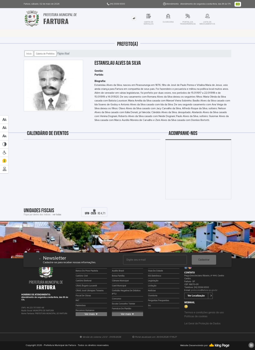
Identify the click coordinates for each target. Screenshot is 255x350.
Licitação (152, 286)
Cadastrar (204, 259)
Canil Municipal (119, 286)
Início (29, 53)
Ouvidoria (152, 296)
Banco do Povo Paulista (87, 271)
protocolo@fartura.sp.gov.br (204, 290)
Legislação (153, 281)
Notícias (152, 291)
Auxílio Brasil (118, 271)
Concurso (116, 299)
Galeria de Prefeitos (45, 53)
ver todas (57, 214)
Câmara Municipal (120, 281)
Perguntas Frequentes (158, 301)
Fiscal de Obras (83, 296)
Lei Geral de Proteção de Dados (202, 323)
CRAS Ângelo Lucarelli (86, 286)
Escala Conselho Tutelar (123, 304)
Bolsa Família (118, 276)
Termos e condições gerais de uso (204, 312)
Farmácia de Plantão (121, 309)
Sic (149, 306)
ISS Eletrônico (154, 276)
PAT (77, 301)
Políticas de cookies (195, 316)
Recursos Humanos (85, 310)
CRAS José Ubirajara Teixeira (89, 291)
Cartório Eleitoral (83, 281)
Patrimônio (81, 306)
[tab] (134, 18)
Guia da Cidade (155, 271)
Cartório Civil (82, 276)
